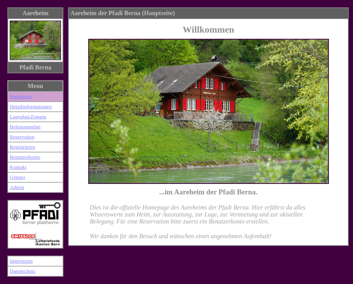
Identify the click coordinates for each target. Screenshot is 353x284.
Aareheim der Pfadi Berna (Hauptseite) (122, 13)
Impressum (21, 261)
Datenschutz (22, 271)
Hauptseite (21, 96)
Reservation (22, 137)
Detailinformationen (31, 106)
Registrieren (22, 147)
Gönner (17, 177)
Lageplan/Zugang (28, 116)
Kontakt (18, 167)
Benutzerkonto (25, 157)
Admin (17, 187)
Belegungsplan (25, 127)
